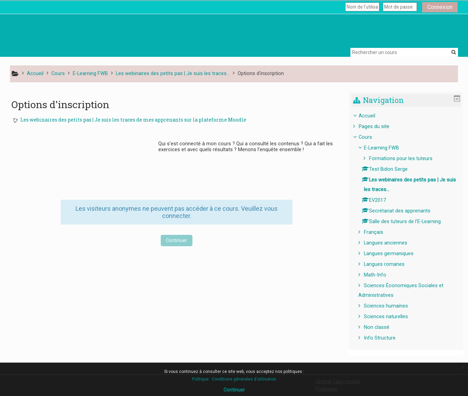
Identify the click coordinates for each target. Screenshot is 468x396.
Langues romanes (389, 264)
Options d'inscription (261, 73)
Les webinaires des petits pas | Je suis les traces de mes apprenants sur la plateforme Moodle (133, 120)
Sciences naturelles (391, 317)
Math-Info (380, 275)
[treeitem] (408, 227)
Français (378, 232)
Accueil (372, 116)
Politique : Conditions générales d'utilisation (234, 379)
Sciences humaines (391, 306)
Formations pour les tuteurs (406, 158)
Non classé (382, 327)
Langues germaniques (394, 254)
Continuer (176, 240)
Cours (370, 137)
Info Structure (385, 338)
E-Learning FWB (386, 148)
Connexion (439, 7)
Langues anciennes (390, 243)
